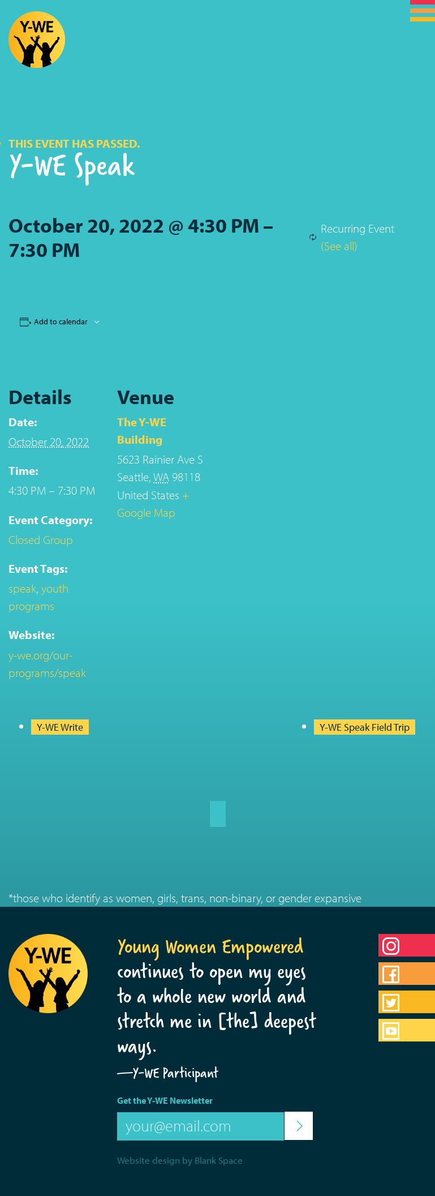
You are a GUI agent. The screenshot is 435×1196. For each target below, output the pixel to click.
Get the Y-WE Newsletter (165, 1100)
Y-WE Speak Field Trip (365, 727)
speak (22, 588)
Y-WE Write (60, 727)
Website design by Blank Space (180, 1160)
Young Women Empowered (210, 946)
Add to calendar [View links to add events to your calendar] (61, 321)
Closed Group (40, 539)
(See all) (339, 245)
